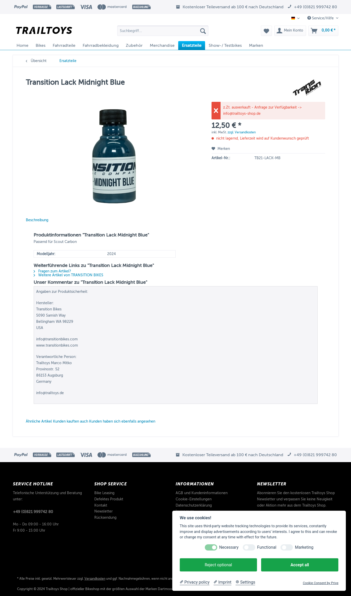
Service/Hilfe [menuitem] (321, 18)
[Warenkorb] (323, 31)
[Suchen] (203, 31)
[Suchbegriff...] (162, 31)
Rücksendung (105, 517)
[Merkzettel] (266, 31)
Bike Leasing (104, 493)
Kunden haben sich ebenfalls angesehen (122, 421)
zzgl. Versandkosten (242, 132)
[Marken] (256, 45)
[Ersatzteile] (191, 45)
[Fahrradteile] (64, 45)
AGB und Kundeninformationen (202, 493)
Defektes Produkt (108, 499)
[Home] (22, 45)
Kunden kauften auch (70, 421)
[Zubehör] (134, 45)
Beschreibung (37, 220)
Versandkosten (94, 578)
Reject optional (218, 564)
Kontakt (100, 505)
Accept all (300, 564)
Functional (266, 547)
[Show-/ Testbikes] (225, 45)
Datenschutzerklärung (194, 505)
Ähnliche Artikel (39, 421)
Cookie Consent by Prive (320, 583)
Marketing (304, 547)
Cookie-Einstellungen (194, 499)
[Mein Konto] (290, 31)
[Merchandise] (162, 45)
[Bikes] (40, 45)
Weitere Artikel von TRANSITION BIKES (68, 275)
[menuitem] (162, 33)
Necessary (229, 547)
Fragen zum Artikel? (52, 271)
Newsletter (103, 511)
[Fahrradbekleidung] (100, 45)
